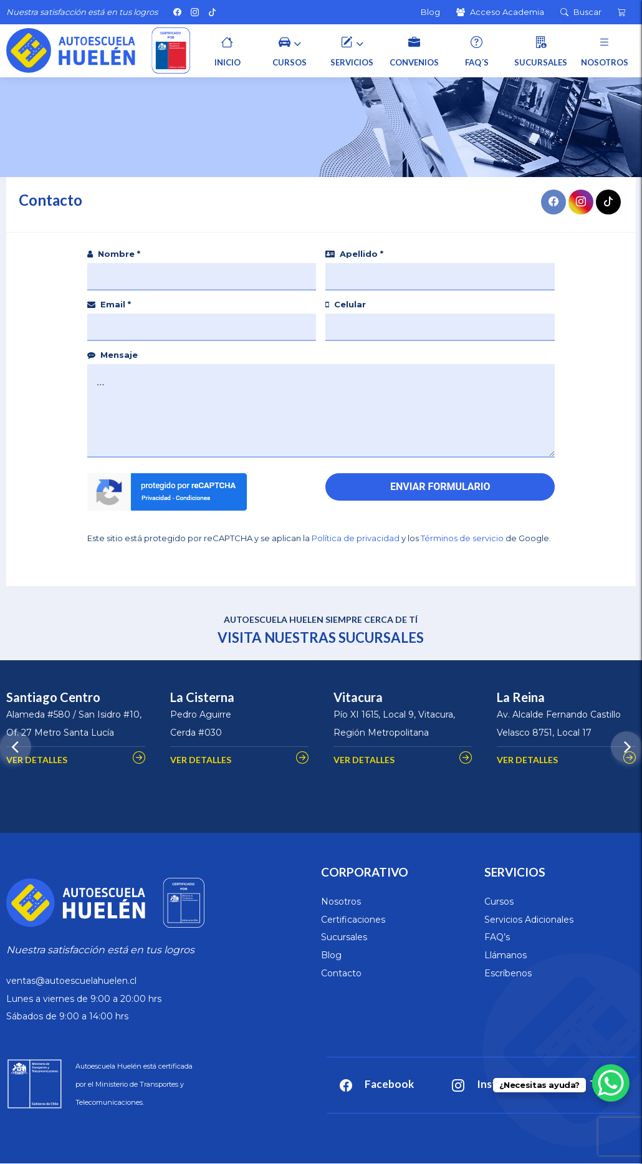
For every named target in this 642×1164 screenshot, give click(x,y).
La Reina (521, 697)
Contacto (341, 973)
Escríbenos (508, 973)
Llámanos (505, 955)
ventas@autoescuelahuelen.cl (71, 980)
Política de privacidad (356, 538)
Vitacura (358, 697)
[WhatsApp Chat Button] (611, 1083)
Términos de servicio (462, 538)
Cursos (499, 901)
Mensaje (112, 355)
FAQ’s (497, 937)
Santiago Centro (53, 697)
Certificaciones (353, 919)
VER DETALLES (36, 759)
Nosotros (341, 901)
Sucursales (344, 937)
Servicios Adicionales (528, 919)
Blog (331, 955)
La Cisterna (202, 697)
